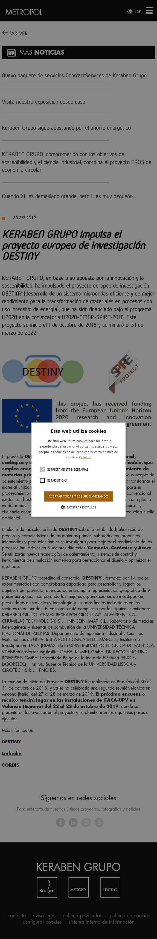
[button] (78, 470)
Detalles (85, 457)
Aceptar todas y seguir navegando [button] (78, 496)
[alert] (78, 469)
